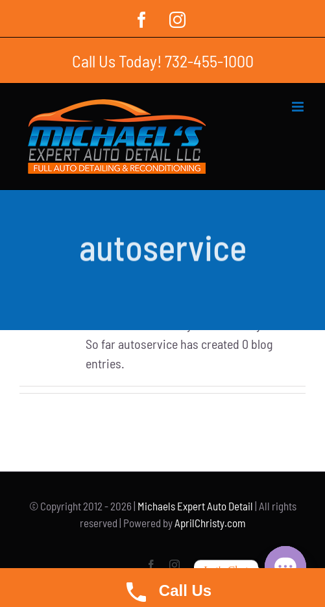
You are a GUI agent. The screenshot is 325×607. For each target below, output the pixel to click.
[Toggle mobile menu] (299, 106)
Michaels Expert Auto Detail (195, 505)
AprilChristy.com (210, 522)
